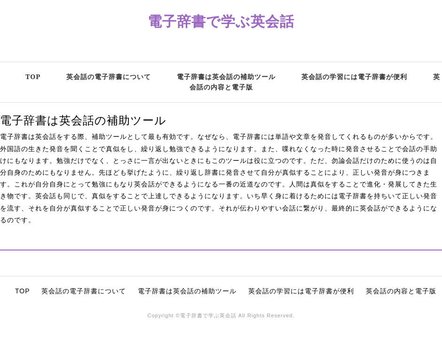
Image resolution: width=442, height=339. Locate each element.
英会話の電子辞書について (108, 76)
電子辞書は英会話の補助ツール (226, 76)
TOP (32, 76)
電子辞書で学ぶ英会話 (221, 21)
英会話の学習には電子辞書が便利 (354, 76)
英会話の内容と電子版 (401, 291)
